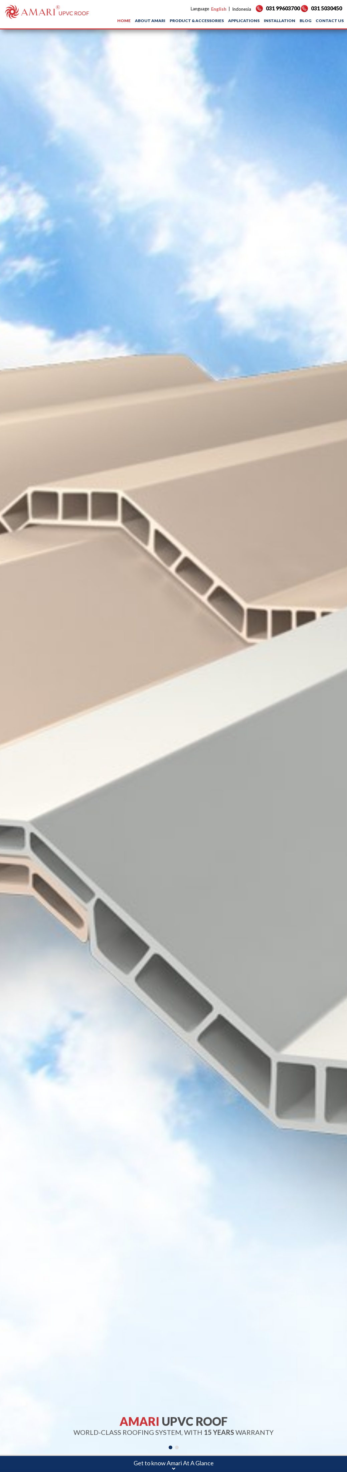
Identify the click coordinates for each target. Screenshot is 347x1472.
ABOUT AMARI (150, 20)
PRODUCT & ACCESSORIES (197, 20)
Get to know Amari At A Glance (174, 1463)
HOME (124, 20)
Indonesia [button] (241, 9)
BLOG (305, 20)
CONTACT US (330, 20)
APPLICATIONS (243, 20)
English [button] (218, 9)
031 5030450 (321, 8)
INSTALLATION (279, 20)
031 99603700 (278, 8)
